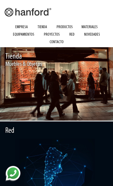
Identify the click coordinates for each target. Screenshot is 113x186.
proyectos (52, 35)
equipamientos (23, 35)
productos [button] (65, 27)
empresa (21, 27)
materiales (90, 27)
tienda (42, 27)
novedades (92, 35)
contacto (57, 42)
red (72, 35)
